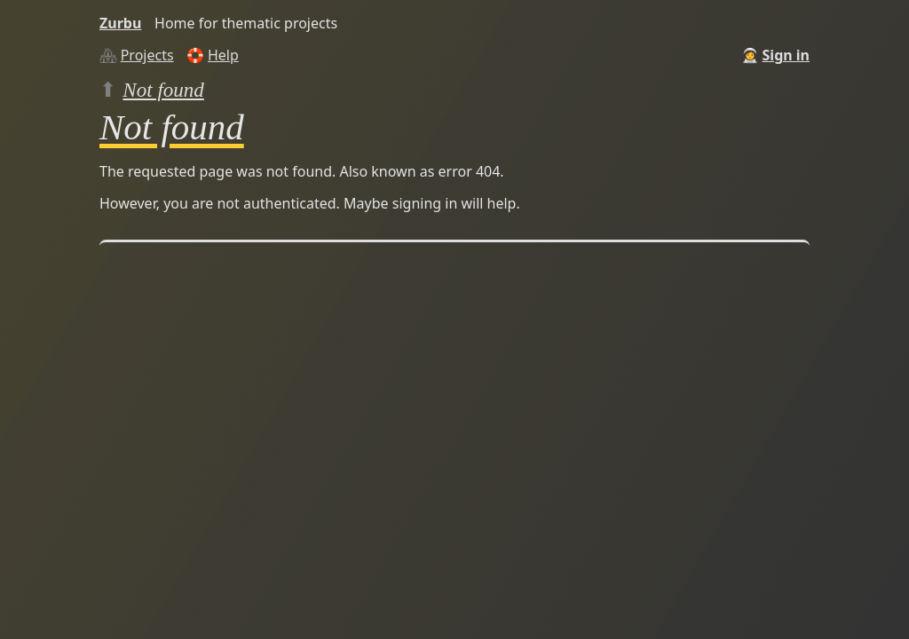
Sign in (786, 55)
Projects (147, 55)
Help (223, 55)
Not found (163, 89)
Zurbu (120, 23)
